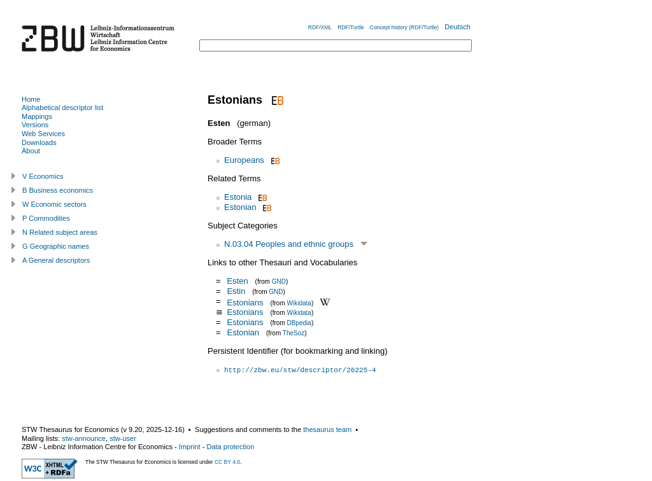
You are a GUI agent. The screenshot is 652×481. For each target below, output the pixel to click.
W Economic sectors (54, 204)
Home (31, 99)
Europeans (244, 160)
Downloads (39, 142)
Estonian (240, 207)
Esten (237, 281)
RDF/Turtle (350, 27)
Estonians (245, 302)
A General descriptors (56, 260)
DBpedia (299, 322)
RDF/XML (320, 27)
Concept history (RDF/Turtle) (404, 27)
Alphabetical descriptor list (62, 107)
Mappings (37, 116)
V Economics (42, 176)
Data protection (230, 446)
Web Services (43, 133)
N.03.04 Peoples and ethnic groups (288, 244)
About (31, 151)
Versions (35, 125)
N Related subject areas (59, 232)
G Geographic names (55, 246)
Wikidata (299, 302)
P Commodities (46, 218)
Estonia (238, 197)
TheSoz (293, 333)
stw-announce (84, 438)
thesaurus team (327, 429)
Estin (236, 291)
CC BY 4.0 (227, 462)
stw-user (123, 438)
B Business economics (57, 190)
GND (279, 281)
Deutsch (457, 27)
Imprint (190, 446)
